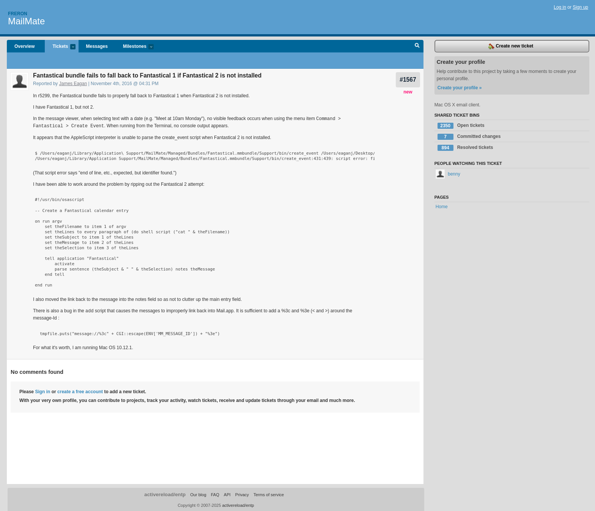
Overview (24, 46)
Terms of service (268, 493)
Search (417, 46)
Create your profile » (460, 87)
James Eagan (73, 83)
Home (442, 206)
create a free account (80, 390)
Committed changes (469, 137)
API (227, 493)
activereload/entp (165, 493)
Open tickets (461, 126)
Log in (560, 7)
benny (448, 174)
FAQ (215, 493)
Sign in (42, 390)
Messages (97, 46)
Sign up (580, 7)
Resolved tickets (465, 148)
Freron (17, 13)
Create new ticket (510, 46)
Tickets (60, 47)
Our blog (198, 493)
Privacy (242, 493)
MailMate (26, 21)
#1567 (408, 79)
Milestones (134, 47)
